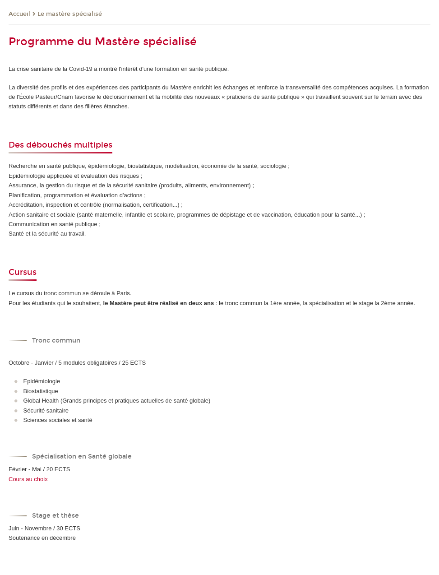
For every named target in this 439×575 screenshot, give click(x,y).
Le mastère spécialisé (69, 14)
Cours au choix (28, 479)
